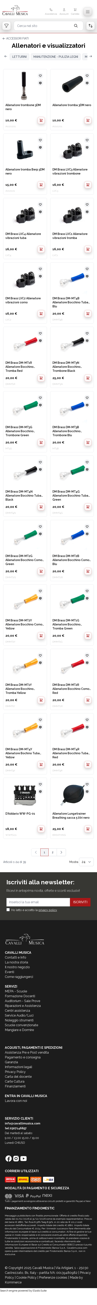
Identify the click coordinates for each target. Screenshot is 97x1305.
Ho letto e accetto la (34, 910)
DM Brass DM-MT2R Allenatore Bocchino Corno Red (70, 688)
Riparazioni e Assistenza (23, 1006)
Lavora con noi (16, 1101)
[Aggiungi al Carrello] (41, 120)
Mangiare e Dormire (19, 1030)
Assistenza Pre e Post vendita (27, 1052)
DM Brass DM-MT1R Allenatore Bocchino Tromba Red (19, 366)
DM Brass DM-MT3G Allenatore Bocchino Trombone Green (19, 431)
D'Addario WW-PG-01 (20, 813)
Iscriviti (80, 902)
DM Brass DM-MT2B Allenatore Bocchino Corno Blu (70, 559)
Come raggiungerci (19, 977)
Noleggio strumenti (19, 1020)
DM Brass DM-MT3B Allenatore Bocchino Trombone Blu (66, 431)
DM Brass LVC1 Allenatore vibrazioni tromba (70, 236)
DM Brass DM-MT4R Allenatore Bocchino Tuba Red (70, 753)
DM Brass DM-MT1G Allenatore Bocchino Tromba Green (66, 624)
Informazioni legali (18, 1067)
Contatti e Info (15, 957)
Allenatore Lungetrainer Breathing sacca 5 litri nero (71, 815)
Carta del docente (18, 1077)
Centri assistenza (17, 1011)
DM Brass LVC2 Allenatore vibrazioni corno (23, 300)
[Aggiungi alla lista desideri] (40, 76)
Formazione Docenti (20, 996)
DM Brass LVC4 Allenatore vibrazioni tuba (23, 236)
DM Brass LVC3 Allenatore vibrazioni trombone (70, 171)
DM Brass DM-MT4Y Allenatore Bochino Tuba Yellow (22, 753)
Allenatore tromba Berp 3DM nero (25, 171)
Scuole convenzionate (21, 1025)
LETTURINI (19, 56)
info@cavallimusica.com (22, 1123)
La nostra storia (16, 962)
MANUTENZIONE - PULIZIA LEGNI (55, 56)
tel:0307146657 (16, 1128)
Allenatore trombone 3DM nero (23, 107)
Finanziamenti (15, 1086)
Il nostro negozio (17, 967)
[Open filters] (6, 26)
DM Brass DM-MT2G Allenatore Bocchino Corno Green (23, 559)
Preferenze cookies (53, 1277)
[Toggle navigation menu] (87, 11)
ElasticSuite (40, 1290)
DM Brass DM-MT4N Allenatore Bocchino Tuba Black (23, 495)
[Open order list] (91, 26)
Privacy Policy (15, 1072)
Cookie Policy (26, 1277)
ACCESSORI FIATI (17, 38)
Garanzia (11, 1062)
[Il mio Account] (64, 12)
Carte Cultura (14, 1081)
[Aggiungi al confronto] (40, 83)
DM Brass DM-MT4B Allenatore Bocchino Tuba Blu (70, 302)
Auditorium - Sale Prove (22, 1001)
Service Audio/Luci (19, 1015)
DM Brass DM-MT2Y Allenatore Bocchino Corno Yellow (23, 624)
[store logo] (17, 10)
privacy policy (48, 910)
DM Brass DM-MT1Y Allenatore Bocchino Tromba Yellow (19, 688)
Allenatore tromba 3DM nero (71, 105)
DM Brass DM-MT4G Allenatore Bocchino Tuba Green (70, 495)
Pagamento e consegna (23, 1057)
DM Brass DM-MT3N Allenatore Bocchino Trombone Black (66, 366)
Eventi (9, 972)
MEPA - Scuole (16, 991)
